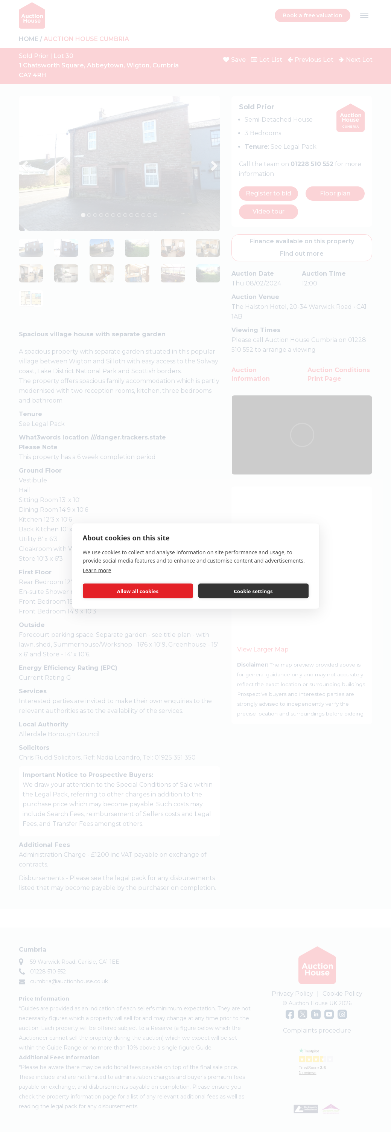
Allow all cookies (138, 590)
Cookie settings (253, 590)
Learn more (97, 570)
